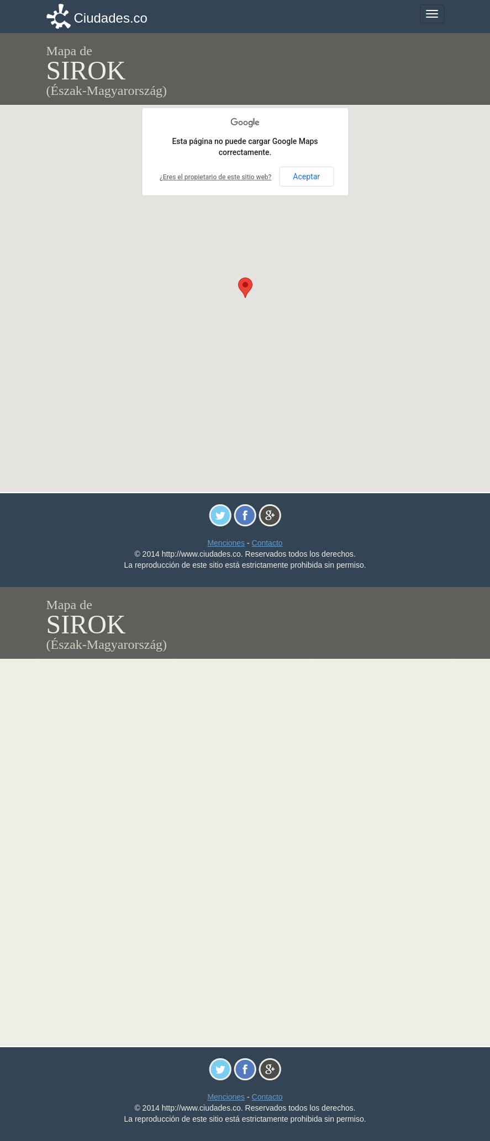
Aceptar (306, 176)
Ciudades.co (110, 17)
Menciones (226, 542)
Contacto (267, 542)
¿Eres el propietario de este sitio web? (215, 177)
